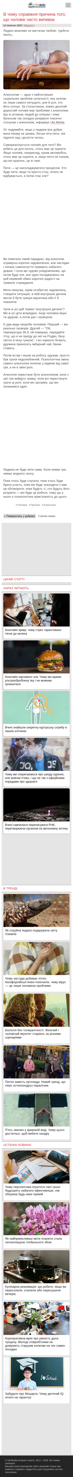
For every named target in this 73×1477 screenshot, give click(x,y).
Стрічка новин (46, 516)
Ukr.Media (57, 122)
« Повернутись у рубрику (19, 516)
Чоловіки (22, 505)
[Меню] (68, 5)
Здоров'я (28, 25)
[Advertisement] (36, 217)
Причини (35, 505)
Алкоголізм (49, 505)
